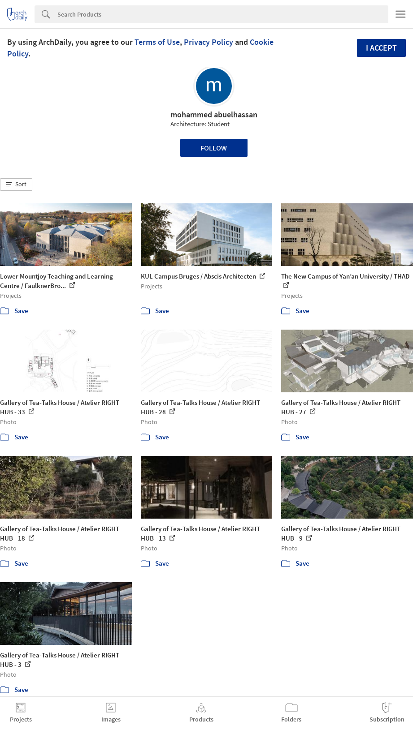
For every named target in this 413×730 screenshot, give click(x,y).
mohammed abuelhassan (213, 114)
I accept (381, 48)
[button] (16, 184)
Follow (213, 147)
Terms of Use (157, 42)
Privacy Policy (208, 42)
